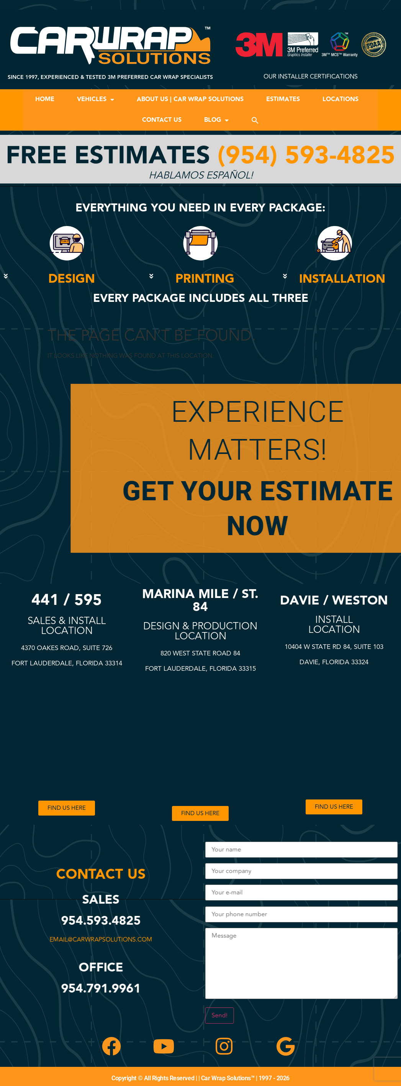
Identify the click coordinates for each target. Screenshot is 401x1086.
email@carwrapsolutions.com (103, 939)
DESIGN (71, 279)
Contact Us (162, 120)
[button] (255, 120)
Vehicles (95, 99)
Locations (340, 99)
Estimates (283, 99)
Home (44, 99)
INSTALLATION (342, 279)
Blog (216, 120)
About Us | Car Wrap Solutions (190, 99)
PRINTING (204, 279)
